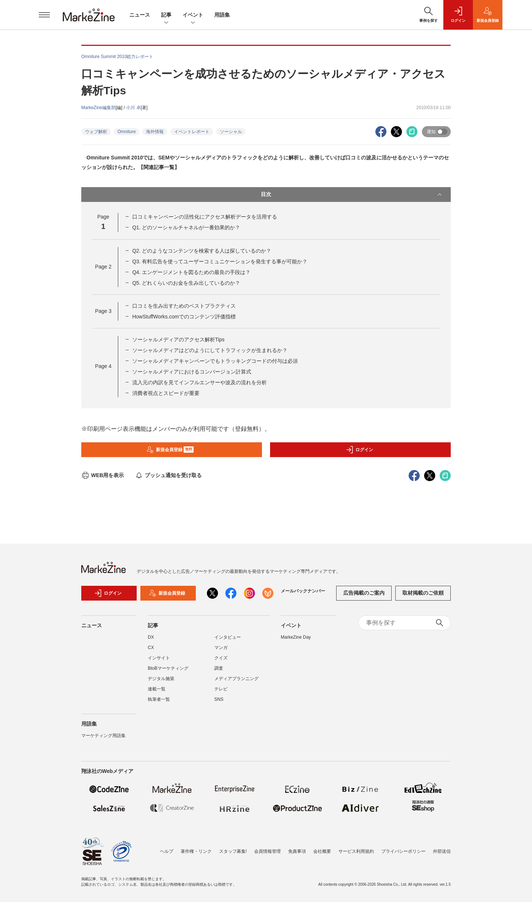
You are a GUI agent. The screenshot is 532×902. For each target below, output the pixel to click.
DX (151, 637)
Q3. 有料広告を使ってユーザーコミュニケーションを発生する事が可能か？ (219, 261)
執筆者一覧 (159, 699)
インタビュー (227, 637)
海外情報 (155, 131)
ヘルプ (166, 851)
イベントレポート (191, 131)
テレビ (221, 689)
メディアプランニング (236, 678)
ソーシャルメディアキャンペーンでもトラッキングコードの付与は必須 (215, 361)
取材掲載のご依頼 (423, 593)
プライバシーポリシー (403, 851)
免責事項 (297, 851)
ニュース (139, 15)
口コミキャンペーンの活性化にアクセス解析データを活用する (204, 217)
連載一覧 (157, 689)
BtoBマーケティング (168, 668)
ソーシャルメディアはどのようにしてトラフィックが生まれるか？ (209, 350)
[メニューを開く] (44, 15)
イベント (193, 15)
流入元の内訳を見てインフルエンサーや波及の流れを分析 (199, 382)
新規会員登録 (170, 449)
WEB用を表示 (102, 475)
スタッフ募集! (233, 851)
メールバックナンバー (303, 591)
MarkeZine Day (296, 637)
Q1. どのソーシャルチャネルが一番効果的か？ (186, 227)
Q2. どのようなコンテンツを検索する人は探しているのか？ (201, 251)
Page (103, 267)
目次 (352, 194)
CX (151, 647)
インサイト (159, 658)
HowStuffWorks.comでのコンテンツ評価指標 (184, 317)
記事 (166, 15)
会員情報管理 (267, 851)
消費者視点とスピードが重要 (166, 393)
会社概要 (322, 851)
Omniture (126, 131)
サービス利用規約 (356, 851)
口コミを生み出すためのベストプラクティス (184, 306)
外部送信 (442, 851)
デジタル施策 (161, 678)
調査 (218, 668)
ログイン (359, 449)
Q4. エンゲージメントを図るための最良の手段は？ (191, 272)
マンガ (221, 647)
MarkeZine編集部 (98, 107)
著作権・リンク (196, 851)
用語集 (222, 15)
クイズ (221, 658)
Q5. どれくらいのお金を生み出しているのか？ (186, 283)
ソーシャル (231, 131)
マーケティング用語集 (103, 735)
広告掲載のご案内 (364, 593)
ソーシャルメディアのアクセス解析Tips (178, 339)
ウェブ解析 (96, 131)
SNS (219, 699)
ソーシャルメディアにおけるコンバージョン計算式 (191, 372)
